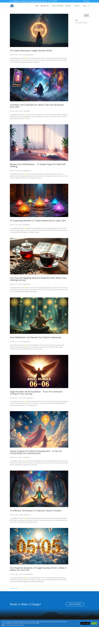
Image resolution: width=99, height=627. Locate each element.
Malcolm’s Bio (45, 6)
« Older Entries (14, 588)
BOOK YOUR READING (75, 604)
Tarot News (27, 111)
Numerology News (28, 54)
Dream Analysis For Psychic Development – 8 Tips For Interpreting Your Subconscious (36, 452)
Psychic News (26, 284)
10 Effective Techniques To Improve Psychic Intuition (35, 510)
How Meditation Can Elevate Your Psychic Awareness (35, 337)
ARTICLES (68, 6)
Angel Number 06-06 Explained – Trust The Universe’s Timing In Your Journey (36, 392)
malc (12, 54)
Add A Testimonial (57, 6)
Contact (77, 6)
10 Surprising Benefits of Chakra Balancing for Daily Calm (38, 220)
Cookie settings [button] (85, 623)
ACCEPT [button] (94, 623)
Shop (84, 6)
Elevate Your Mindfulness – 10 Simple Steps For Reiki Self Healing (37, 165)
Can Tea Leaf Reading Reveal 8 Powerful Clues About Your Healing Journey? (38, 278)
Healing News (27, 170)
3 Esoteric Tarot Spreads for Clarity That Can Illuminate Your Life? (37, 105)
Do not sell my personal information (14, 625)
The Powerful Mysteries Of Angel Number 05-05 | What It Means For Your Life (38, 568)
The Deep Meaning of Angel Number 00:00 (31, 50)
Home (37, 6)
